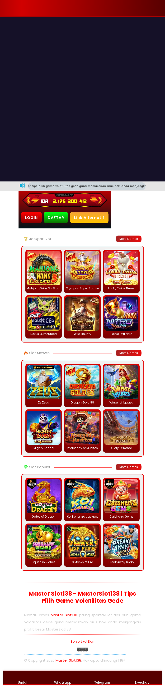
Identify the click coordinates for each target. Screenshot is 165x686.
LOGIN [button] (31, 217)
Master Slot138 (64, 614)
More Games (128, 239)
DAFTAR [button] (56, 217)
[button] (33, 8)
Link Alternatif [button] (89, 217)
